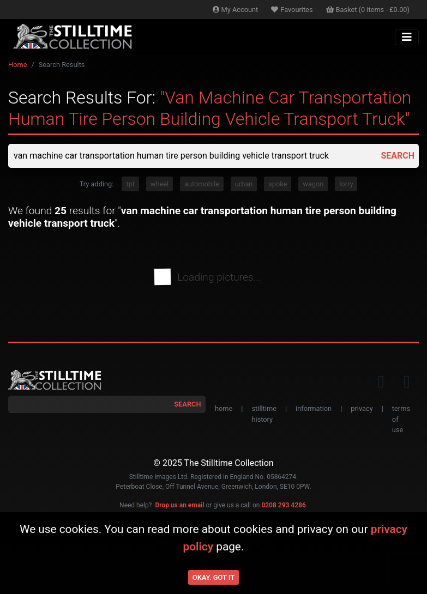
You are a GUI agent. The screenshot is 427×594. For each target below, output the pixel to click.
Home (17, 64)
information (314, 408)
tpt (130, 184)
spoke (277, 184)
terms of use (401, 418)
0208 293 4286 (283, 505)
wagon (313, 184)
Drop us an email (179, 505)
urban (244, 184)
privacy (361, 408)
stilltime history (263, 413)
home (223, 408)
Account (235, 9)
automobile (201, 184)
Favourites (291, 9)
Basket (368, 9)
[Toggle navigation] (407, 37)
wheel (160, 184)
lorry (346, 184)
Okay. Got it (213, 577)
